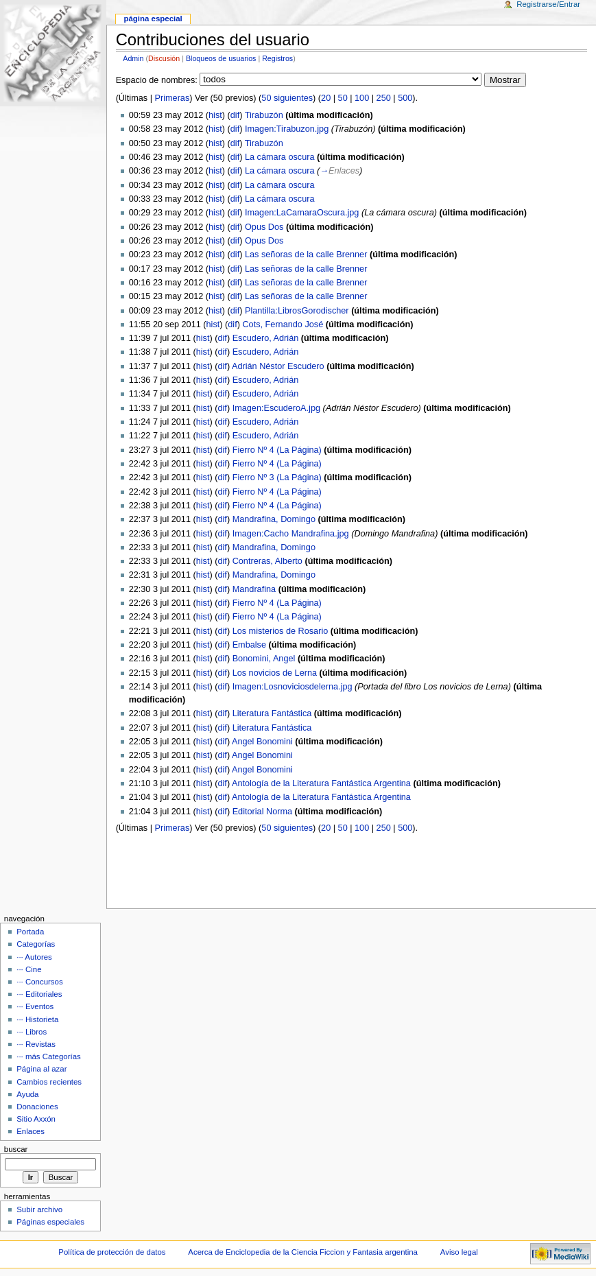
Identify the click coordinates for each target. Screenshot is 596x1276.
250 (384, 98)
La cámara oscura (280, 157)
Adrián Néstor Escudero (278, 366)
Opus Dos (264, 227)
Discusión (164, 58)
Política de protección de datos (111, 1252)
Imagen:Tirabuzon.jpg (287, 129)
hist (215, 115)
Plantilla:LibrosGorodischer (297, 311)
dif (234, 115)
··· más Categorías (48, 1056)
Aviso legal (459, 1252)
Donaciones (37, 1106)
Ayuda (27, 1094)
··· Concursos (39, 982)
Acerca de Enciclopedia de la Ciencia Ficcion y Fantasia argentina (303, 1252)
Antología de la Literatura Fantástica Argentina (321, 783)
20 (326, 98)
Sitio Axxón (36, 1119)
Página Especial (152, 18)
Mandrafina (254, 589)
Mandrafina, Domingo (274, 519)
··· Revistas (36, 1044)
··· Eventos (34, 1006)
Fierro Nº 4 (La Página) (277, 450)
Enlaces (30, 1131)
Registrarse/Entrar (548, 4)
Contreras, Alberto (267, 561)
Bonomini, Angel (264, 658)
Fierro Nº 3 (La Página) (277, 477)
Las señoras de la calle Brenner (306, 254)
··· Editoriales (39, 994)
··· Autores (34, 957)
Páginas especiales (50, 1222)
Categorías (35, 944)
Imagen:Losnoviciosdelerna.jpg (293, 687)
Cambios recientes (49, 1082)
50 (343, 98)
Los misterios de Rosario (281, 631)
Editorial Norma (262, 811)
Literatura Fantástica (272, 713)
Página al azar (41, 1069)
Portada (30, 932)
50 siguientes (287, 98)
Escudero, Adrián (266, 338)
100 (362, 98)
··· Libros (31, 1032)
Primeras (172, 98)
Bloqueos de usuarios (221, 58)
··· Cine (28, 969)
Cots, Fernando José (282, 324)
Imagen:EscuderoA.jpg (276, 408)
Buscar (16, 1149)
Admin (133, 58)
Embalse (249, 645)
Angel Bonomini (262, 741)
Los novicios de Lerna (275, 673)
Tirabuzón (264, 115)
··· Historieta (37, 1019)
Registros (277, 58)
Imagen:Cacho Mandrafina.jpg (291, 534)
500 (405, 98)
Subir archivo (39, 1209)
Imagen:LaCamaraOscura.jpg (302, 212)
